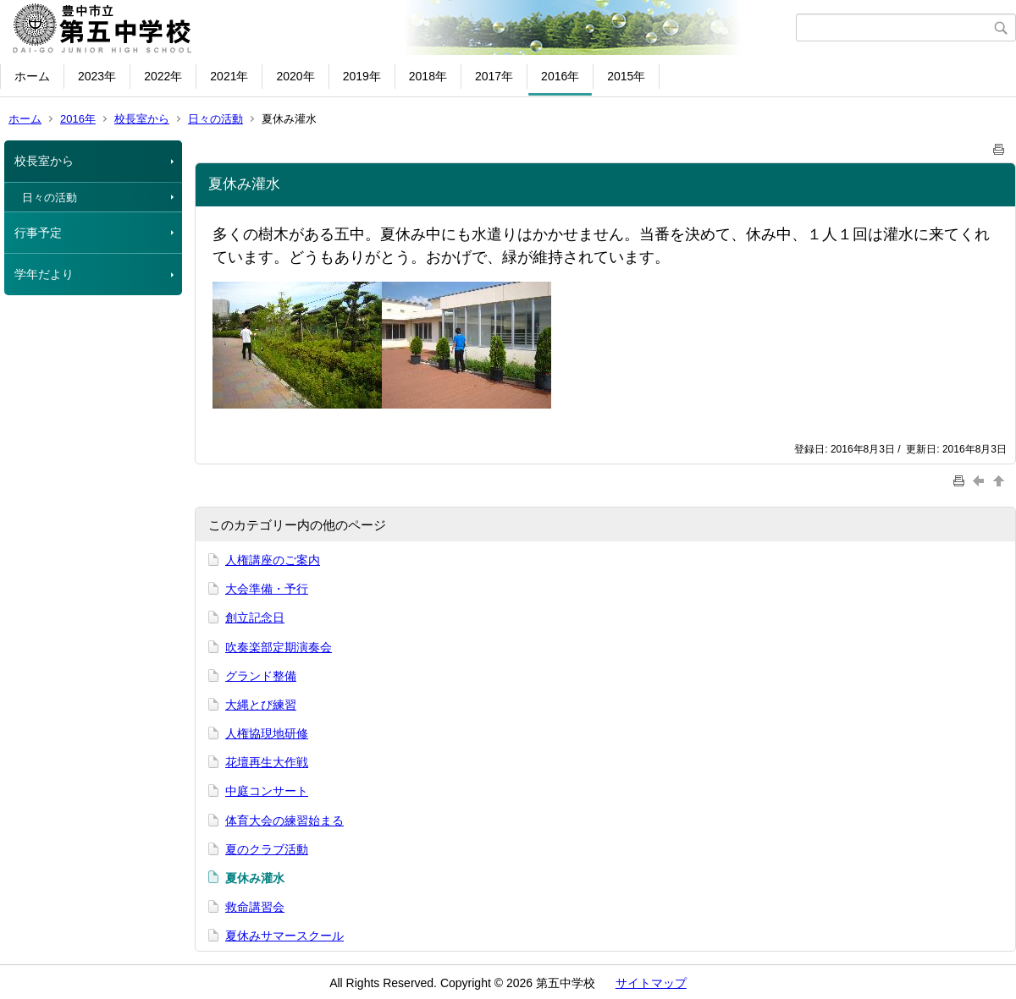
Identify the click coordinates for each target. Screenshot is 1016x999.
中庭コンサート (266, 791)
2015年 (626, 76)
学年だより (44, 274)
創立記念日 (254, 617)
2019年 (362, 76)
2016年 (560, 76)
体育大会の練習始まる (284, 820)
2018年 (428, 76)
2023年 (97, 76)
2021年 (229, 76)
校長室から (141, 119)
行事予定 (38, 232)
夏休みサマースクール (284, 935)
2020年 (295, 76)
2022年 (163, 76)
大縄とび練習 (260, 704)
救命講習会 (254, 907)
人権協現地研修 (266, 733)
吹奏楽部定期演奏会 (278, 647)
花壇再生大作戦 (266, 762)
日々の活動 (215, 119)
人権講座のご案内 (272, 560)
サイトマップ (651, 983)
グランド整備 (260, 676)
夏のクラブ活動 (266, 849)
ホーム (32, 76)
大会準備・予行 (266, 589)
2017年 (494, 76)
